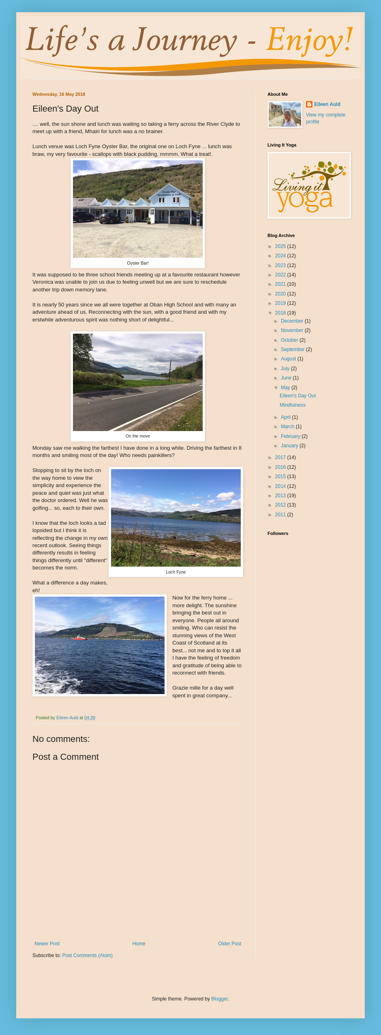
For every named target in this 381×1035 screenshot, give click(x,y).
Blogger (219, 999)
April (286, 417)
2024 (281, 256)
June (287, 378)
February (291, 436)
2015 (281, 476)
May (286, 387)
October (290, 340)
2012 (281, 505)
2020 (281, 294)
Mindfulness (293, 405)
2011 (281, 515)
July (286, 368)
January (290, 445)
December (293, 321)
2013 (281, 495)
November (293, 330)
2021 (281, 284)
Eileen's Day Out (298, 396)
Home (139, 944)
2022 (281, 275)
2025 (281, 246)
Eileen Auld (327, 104)
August (289, 359)
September (293, 349)
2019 (281, 303)
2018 (281, 313)
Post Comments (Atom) (87, 955)
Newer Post (47, 944)
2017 (281, 457)
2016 (281, 467)
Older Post (229, 944)
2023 (281, 265)
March (288, 426)
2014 (281, 486)
